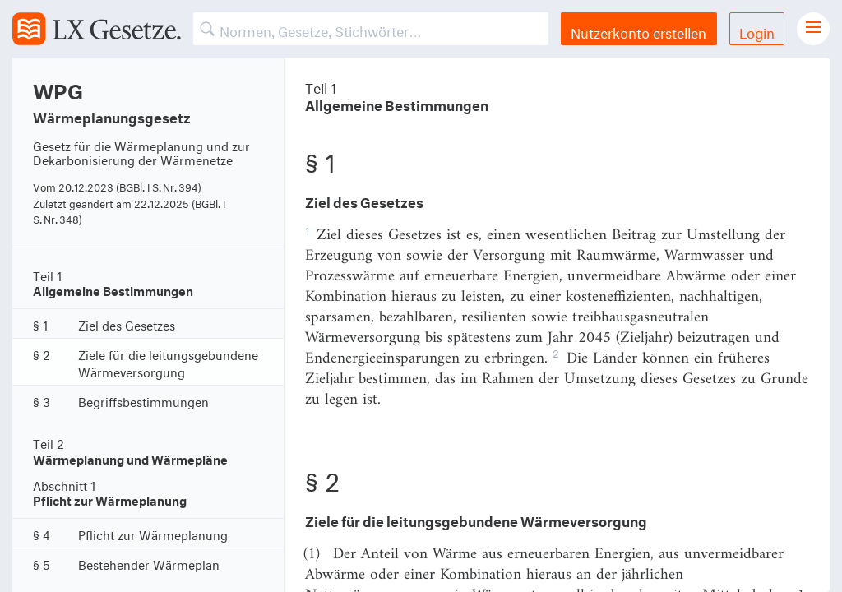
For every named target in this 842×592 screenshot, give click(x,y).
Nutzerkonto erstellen (638, 31)
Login (757, 31)
